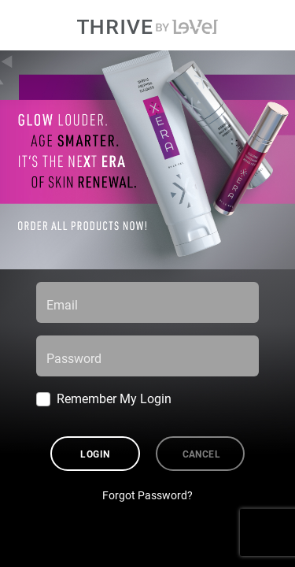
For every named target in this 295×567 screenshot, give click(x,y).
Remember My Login (114, 398)
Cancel (202, 453)
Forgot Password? (147, 494)
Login (94, 453)
